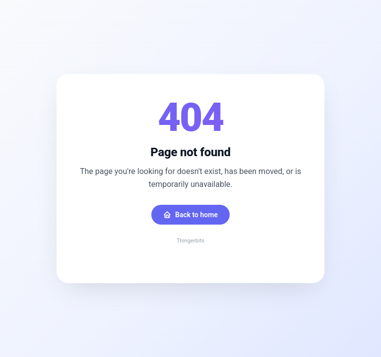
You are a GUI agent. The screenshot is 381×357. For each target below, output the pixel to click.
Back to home (190, 215)
